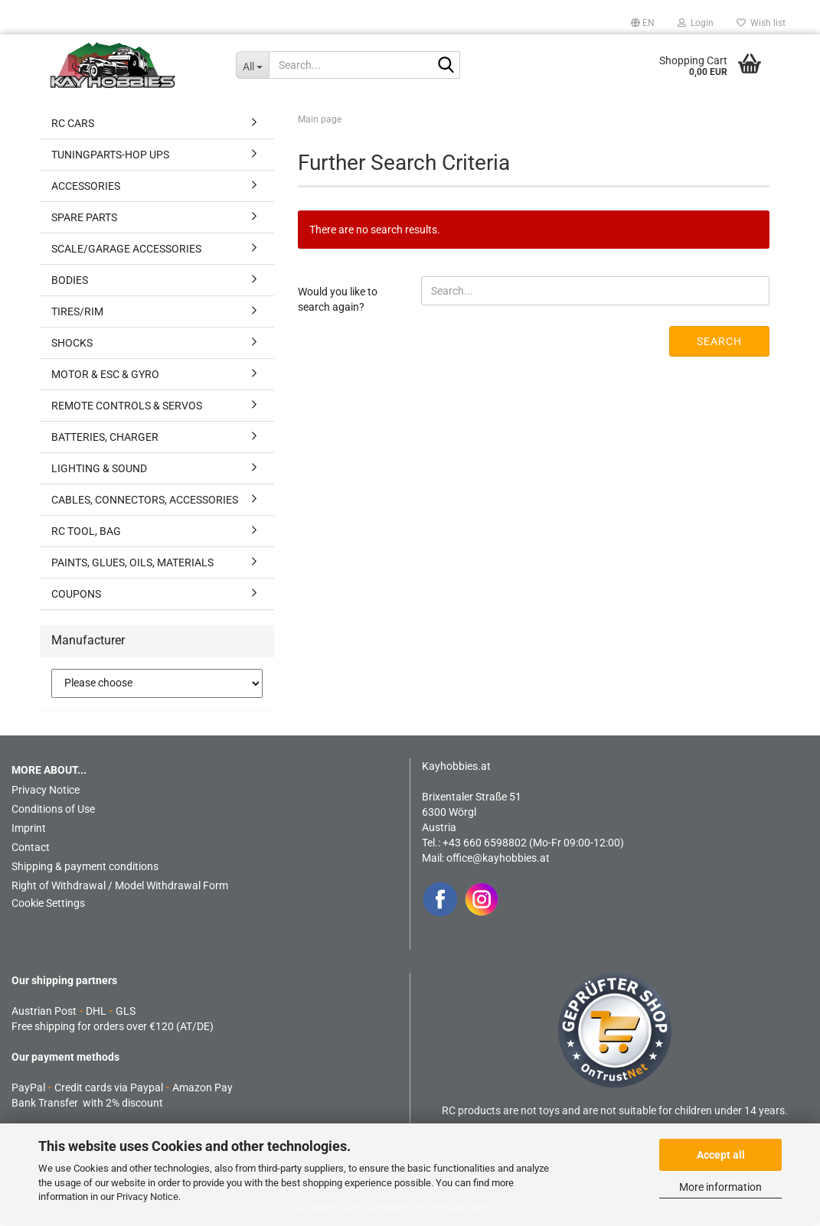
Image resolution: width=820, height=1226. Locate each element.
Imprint (28, 828)
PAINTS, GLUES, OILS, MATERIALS (132, 562)
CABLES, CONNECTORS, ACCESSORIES (144, 500)
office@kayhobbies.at (498, 858)
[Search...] (252, 65)
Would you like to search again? (337, 299)
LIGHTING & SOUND (99, 468)
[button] (642, 22)
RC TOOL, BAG (86, 531)
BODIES (69, 280)
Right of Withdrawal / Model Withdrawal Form (119, 885)
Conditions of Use (53, 809)
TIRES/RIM (77, 311)
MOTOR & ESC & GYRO (105, 374)
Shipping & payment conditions (84, 866)
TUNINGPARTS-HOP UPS (110, 154)
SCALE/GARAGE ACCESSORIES (126, 249)
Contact (30, 847)
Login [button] (696, 23)
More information (720, 1187)
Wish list (761, 23)
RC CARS (72, 123)
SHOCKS (72, 343)
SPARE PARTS (84, 217)
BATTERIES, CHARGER (104, 437)
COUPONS (76, 594)
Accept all (721, 1155)
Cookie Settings (48, 903)
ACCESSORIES (85, 186)
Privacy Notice (147, 1196)
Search (719, 341)
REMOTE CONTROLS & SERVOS (126, 405)
